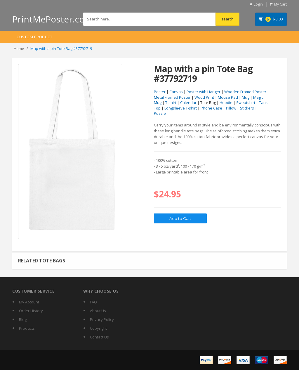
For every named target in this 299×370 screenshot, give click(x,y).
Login (258, 4)
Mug (245, 97)
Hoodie (226, 102)
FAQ (93, 302)
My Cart (280, 4)
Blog (23, 319)
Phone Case (211, 108)
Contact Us (99, 337)
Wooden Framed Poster (245, 91)
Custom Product (34, 36)
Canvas (176, 91)
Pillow (231, 108)
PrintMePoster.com (52, 19)
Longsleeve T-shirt (180, 108)
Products (27, 328)
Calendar (188, 102)
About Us (98, 310)
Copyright (98, 328)
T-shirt (170, 102)
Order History (31, 310)
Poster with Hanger (203, 91)
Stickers (247, 108)
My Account (29, 302)
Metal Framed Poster (172, 97)
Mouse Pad (228, 97)
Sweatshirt (245, 102)
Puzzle (160, 113)
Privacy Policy (102, 319)
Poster (160, 91)
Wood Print (204, 97)
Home (19, 48)
